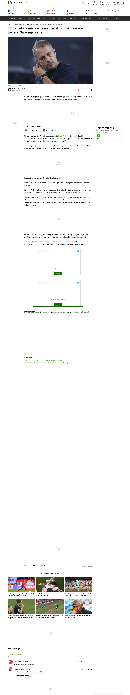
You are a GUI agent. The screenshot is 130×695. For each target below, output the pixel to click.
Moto (90, 18)
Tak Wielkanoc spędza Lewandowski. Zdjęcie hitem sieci (48, 594)
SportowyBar (102, 18)
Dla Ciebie (12, 18)
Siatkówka (36, 18)
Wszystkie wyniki (113, 11)
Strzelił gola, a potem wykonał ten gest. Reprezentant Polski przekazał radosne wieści (21, 617)
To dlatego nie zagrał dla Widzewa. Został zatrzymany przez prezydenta (21, 594)
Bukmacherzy (62, 18)
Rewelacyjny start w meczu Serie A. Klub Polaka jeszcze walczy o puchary (78, 594)
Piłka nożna (21, 18)
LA (95, 18)
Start (9, 24)
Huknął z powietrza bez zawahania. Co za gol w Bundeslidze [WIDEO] (49, 616)
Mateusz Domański (18, 89)
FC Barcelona (35, 566)
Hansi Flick (22, 24)
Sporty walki (51, 18)
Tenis (29, 18)
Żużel (43, 18)
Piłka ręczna (73, 18)
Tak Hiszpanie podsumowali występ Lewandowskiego (44, 360)
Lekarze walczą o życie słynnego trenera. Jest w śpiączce (78, 616)
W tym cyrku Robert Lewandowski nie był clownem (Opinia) (46, 363)
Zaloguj (120, 3)
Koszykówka (83, 18)
